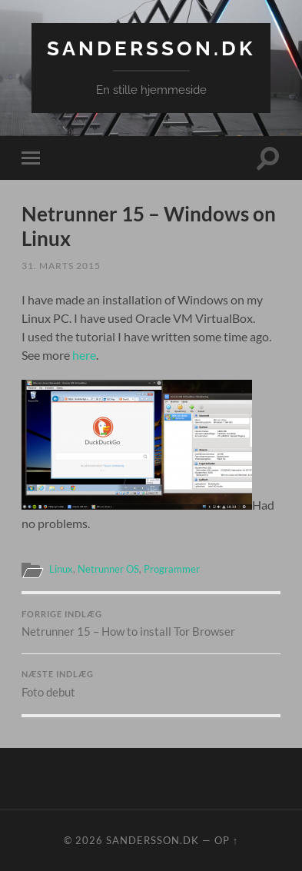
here (84, 354)
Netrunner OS (108, 569)
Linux (61, 569)
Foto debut (151, 684)
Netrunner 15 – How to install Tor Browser (151, 624)
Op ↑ (226, 840)
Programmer (172, 569)
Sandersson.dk (151, 48)
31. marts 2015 (61, 265)
